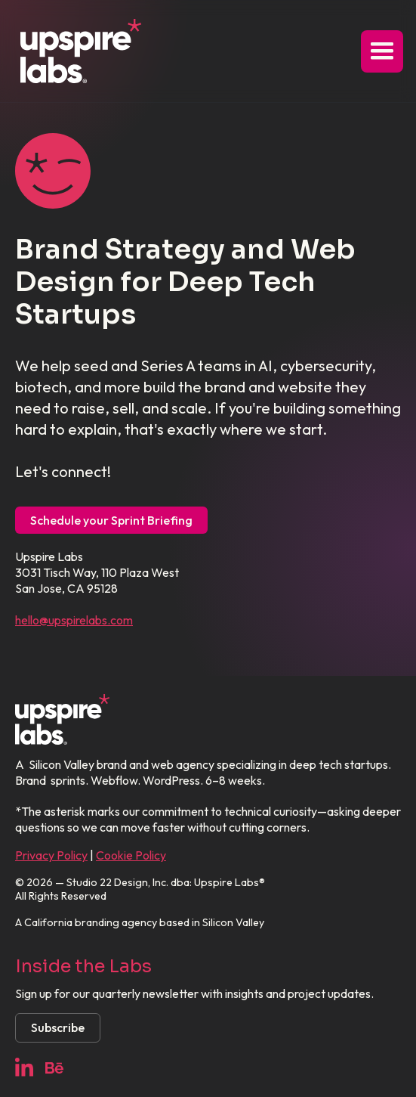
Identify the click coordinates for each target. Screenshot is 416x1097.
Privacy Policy (51, 855)
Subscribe (58, 1027)
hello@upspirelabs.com (74, 620)
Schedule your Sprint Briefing (111, 520)
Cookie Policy (131, 855)
